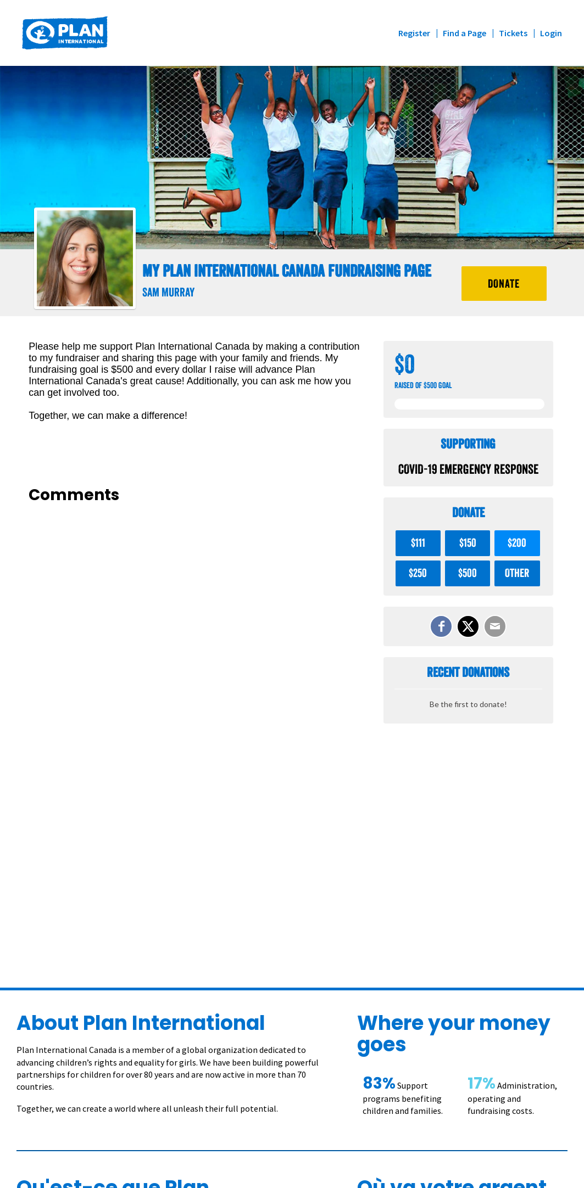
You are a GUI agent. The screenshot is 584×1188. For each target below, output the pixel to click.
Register (414, 32)
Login (551, 32)
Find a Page (464, 32)
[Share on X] (468, 626)
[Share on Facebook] (441, 626)
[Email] (495, 626)
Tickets (513, 32)
